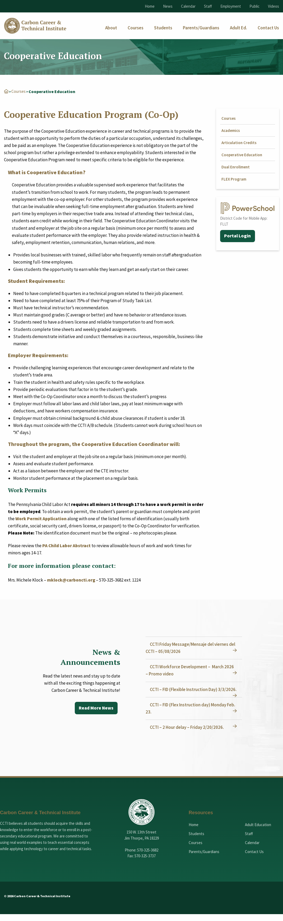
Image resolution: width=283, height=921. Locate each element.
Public (254, 6)
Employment (230, 6)
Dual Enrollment (235, 166)
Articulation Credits (239, 142)
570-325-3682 (147, 856)
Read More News (95, 708)
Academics (230, 130)
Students (196, 840)
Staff (208, 6)
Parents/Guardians (204, 858)
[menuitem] (111, 28)
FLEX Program (233, 178)
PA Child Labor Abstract (66, 545)
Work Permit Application (41, 518)
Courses (19, 91)
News (168, 6)
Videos (273, 6)
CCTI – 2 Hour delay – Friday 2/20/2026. (188, 734)
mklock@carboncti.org (71, 580)
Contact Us (254, 858)
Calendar (188, 6)
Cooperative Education (241, 154)
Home (150, 6)
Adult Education (258, 831)
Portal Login (237, 236)
